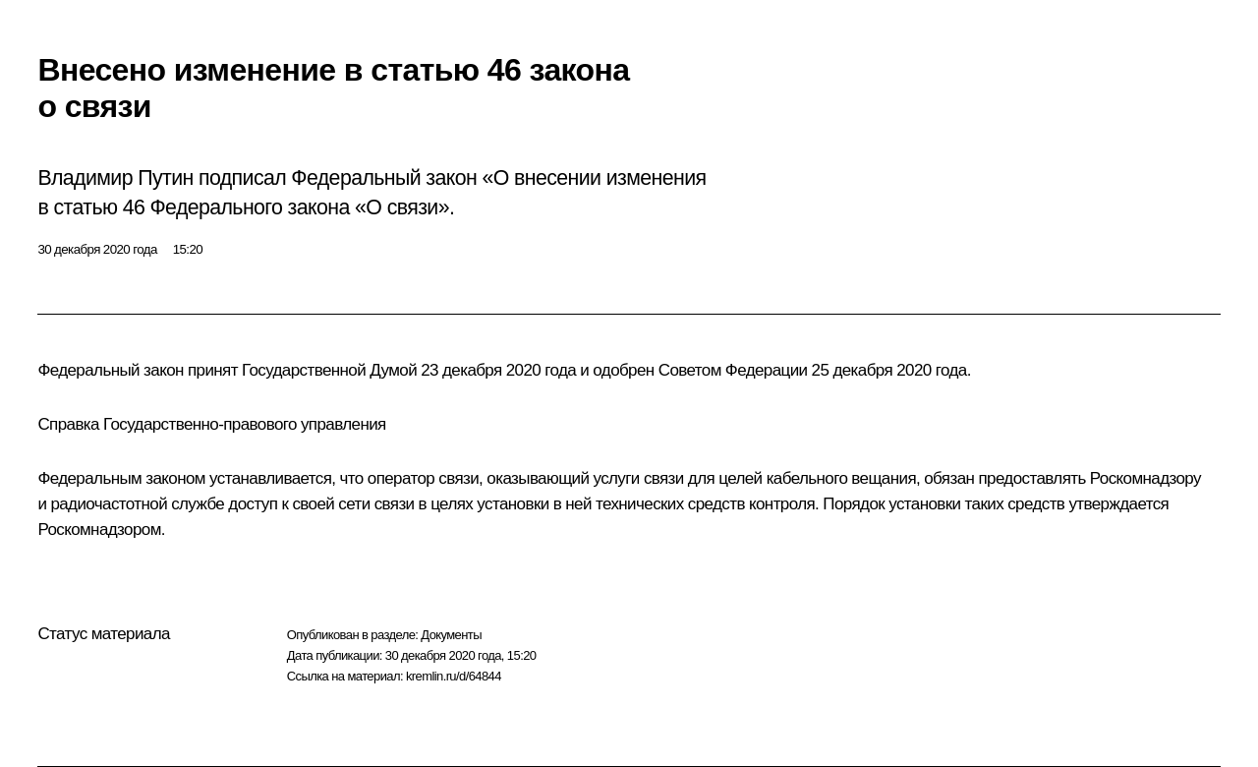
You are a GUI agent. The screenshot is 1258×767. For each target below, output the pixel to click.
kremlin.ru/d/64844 (453, 676)
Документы (451, 634)
